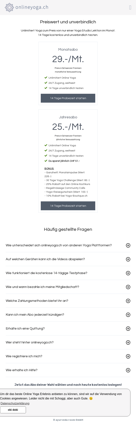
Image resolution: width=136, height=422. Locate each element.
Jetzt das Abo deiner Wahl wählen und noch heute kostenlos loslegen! (68, 384)
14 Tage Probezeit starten (68, 98)
